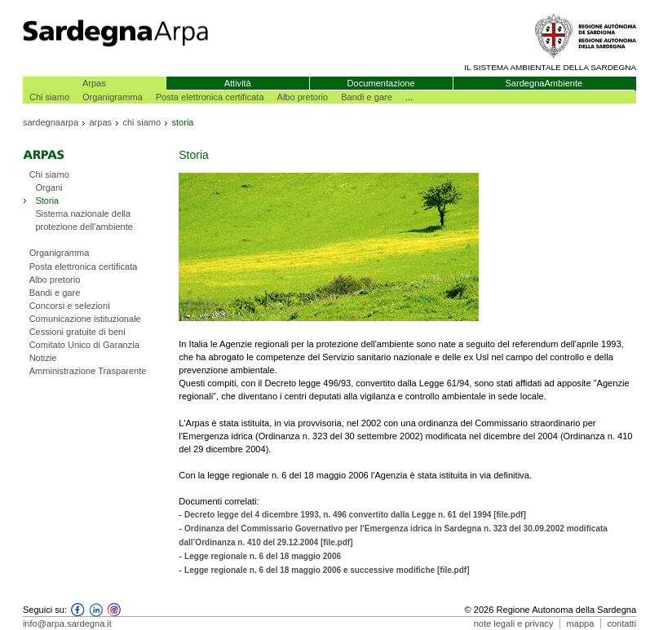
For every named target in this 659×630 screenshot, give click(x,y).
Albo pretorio (303, 97)
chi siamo (141, 122)
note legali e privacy (514, 623)
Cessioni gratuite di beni (77, 332)
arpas (100, 122)
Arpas (94, 83)
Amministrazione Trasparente (88, 371)
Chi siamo (49, 97)
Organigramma (112, 97)
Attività (237, 83)
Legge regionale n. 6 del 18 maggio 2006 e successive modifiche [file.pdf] (327, 570)
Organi (48, 187)
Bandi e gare (366, 97)
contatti (621, 623)
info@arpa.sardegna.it (67, 623)
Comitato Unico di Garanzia (84, 345)
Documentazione (381, 83)
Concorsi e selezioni (69, 306)
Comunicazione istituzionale (85, 319)
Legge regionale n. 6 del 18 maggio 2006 (262, 556)
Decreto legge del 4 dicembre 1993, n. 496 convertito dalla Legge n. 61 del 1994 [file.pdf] (355, 514)
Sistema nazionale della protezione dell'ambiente (84, 220)
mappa (581, 623)
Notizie (43, 358)
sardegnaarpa (50, 122)
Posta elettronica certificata (210, 97)
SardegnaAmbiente (543, 83)
